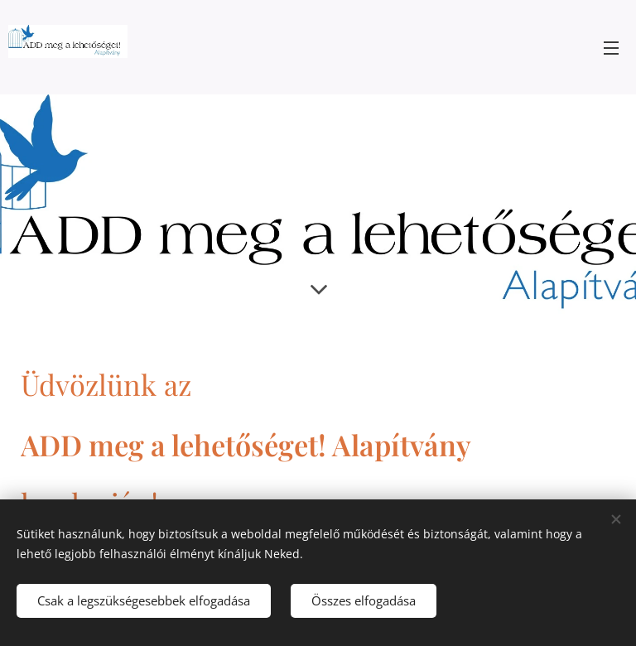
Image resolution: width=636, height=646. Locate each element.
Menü (611, 48)
